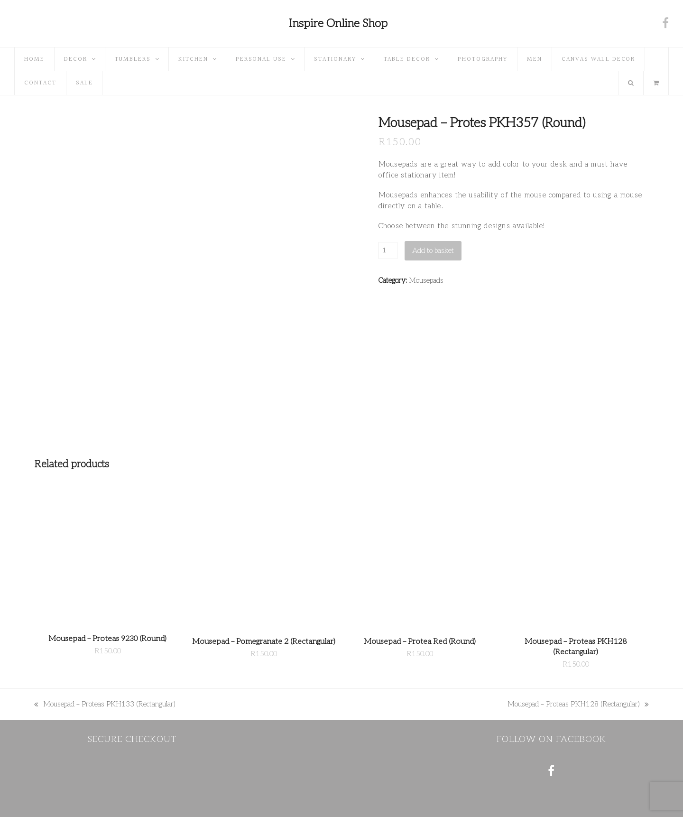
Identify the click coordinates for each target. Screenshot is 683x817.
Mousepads (426, 280)
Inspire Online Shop (338, 23)
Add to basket (433, 250)
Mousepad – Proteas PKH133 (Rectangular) (104, 705)
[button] (656, 83)
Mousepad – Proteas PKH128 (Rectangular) (578, 705)
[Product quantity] (387, 250)
